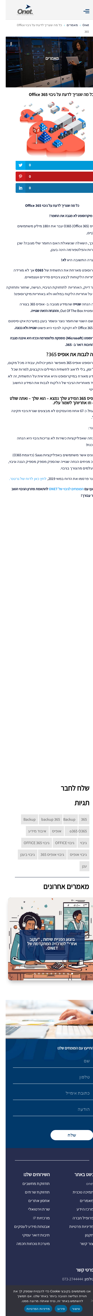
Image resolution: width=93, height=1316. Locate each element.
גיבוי (77, 842)
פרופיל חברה (77, 1218)
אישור (70, 1309)
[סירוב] (86, 1300)
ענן (78, 866)
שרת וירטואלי (33, 1209)
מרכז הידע (79, 1209)
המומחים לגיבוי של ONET (60, 489)
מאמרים (81, 1200)
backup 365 (45, 819)
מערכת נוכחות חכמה (27, 1243)
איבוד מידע (32, 831)
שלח (66, 1135)
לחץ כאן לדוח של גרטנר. (22, 478)
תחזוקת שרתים (31, 1192)
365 (78, 819)
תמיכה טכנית (77, 1192)
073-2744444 (67, 1279)
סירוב (55, 1309)
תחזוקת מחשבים (30, 1183)
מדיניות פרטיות (76, 1226)
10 (29, 973)
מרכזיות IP (35, 1218)
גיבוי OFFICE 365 (31, 842)
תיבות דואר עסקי (30, 1235)
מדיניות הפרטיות (32, 1309)
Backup (24, 819)
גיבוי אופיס (72, 854)
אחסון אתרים (33, 1200)
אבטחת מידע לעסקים (26, 1226)
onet (84, 1183)
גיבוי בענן (22, 854)
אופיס (51, 831)
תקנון (83, 1235)
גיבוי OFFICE (59, 842)
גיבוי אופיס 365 (47, 854)
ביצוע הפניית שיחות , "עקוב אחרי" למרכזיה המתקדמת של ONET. (46, 945)
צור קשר (81, 1243)
